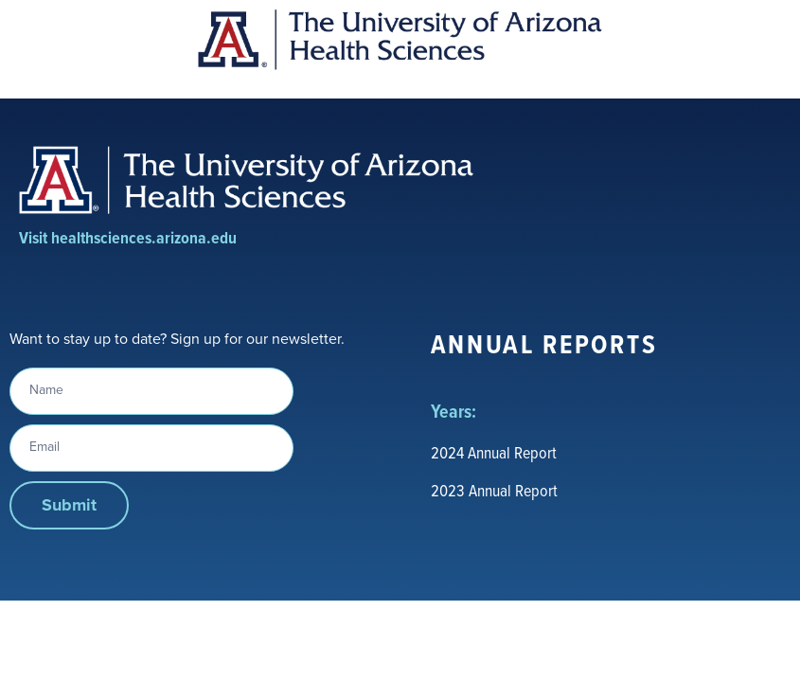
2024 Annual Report (494, 452)
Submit (69, 505)
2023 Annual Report (494, 490)
